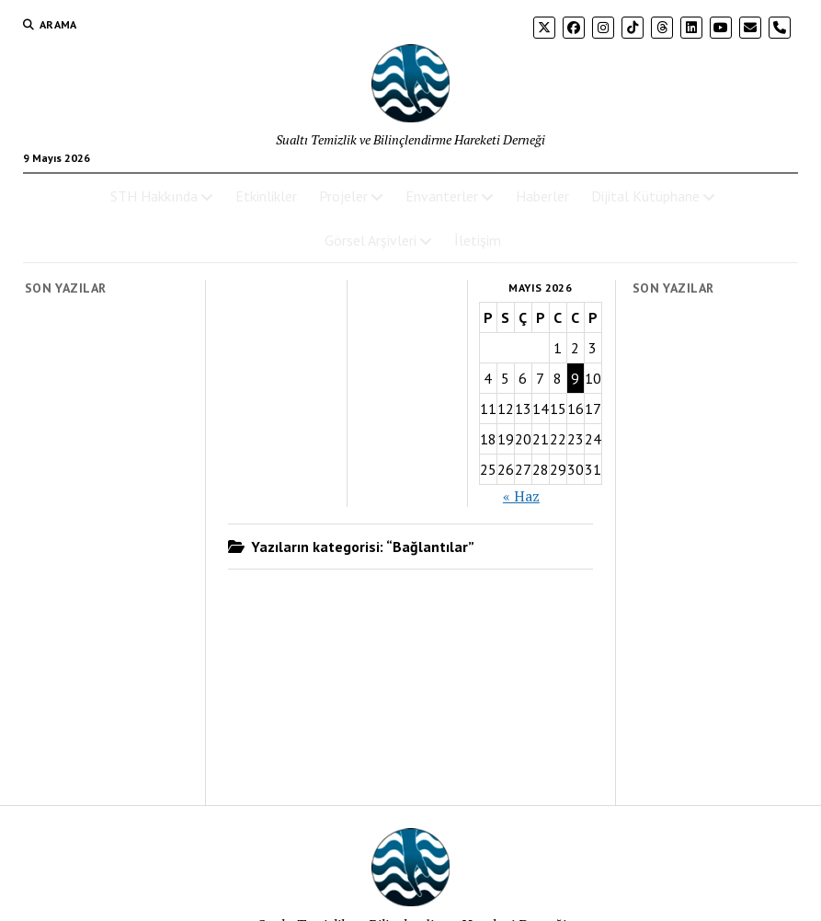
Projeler (343, 196)
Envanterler (441, 196)
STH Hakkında (154, 196)
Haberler (542, 196)
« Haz (521, 496)
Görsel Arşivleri (370, 240)
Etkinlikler (266, 196)
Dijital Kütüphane (645, 196)
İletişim (477, 240)
